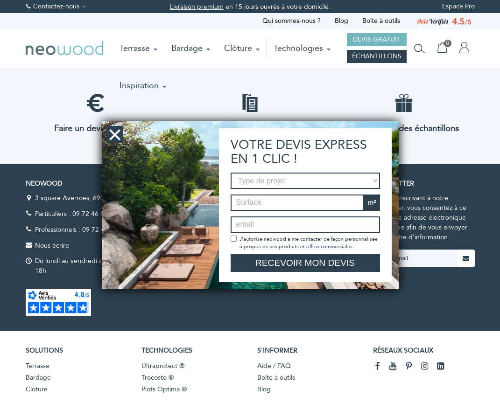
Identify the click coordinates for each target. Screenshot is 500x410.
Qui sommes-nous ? (291, 20)
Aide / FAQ (274, 365)
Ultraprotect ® (162, 365)
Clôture (238, 48)
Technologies (298, 48)
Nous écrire (52, 245)
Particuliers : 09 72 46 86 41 (76, 213)
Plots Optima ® (164, 389)
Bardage (187, 48)
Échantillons (376, 56)
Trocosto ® (157, 377)
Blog (341, 20)
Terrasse (135, 48)
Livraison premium (197, 6)
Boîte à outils (381, 20)
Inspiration (139, 85)
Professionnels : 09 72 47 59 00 (81, 229)
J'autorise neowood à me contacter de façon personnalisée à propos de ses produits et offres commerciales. (308, 243)
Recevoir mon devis (305, 263)
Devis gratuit (377, 39)
